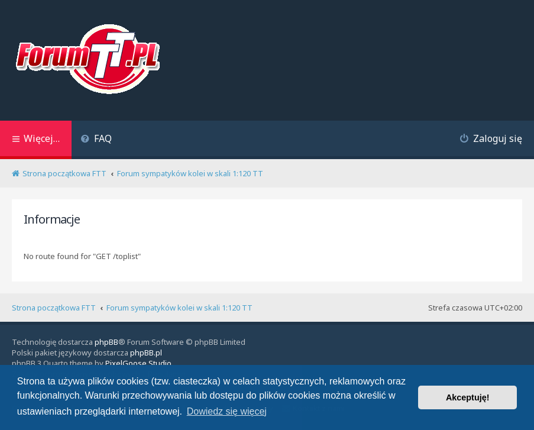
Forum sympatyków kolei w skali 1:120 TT (179, 307)
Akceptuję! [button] (468, 397)
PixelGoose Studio (138, 363)
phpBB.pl (146, 352)
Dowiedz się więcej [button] (227, 411)
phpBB (106, 342)
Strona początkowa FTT (54, 307)
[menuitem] (96, 140)
